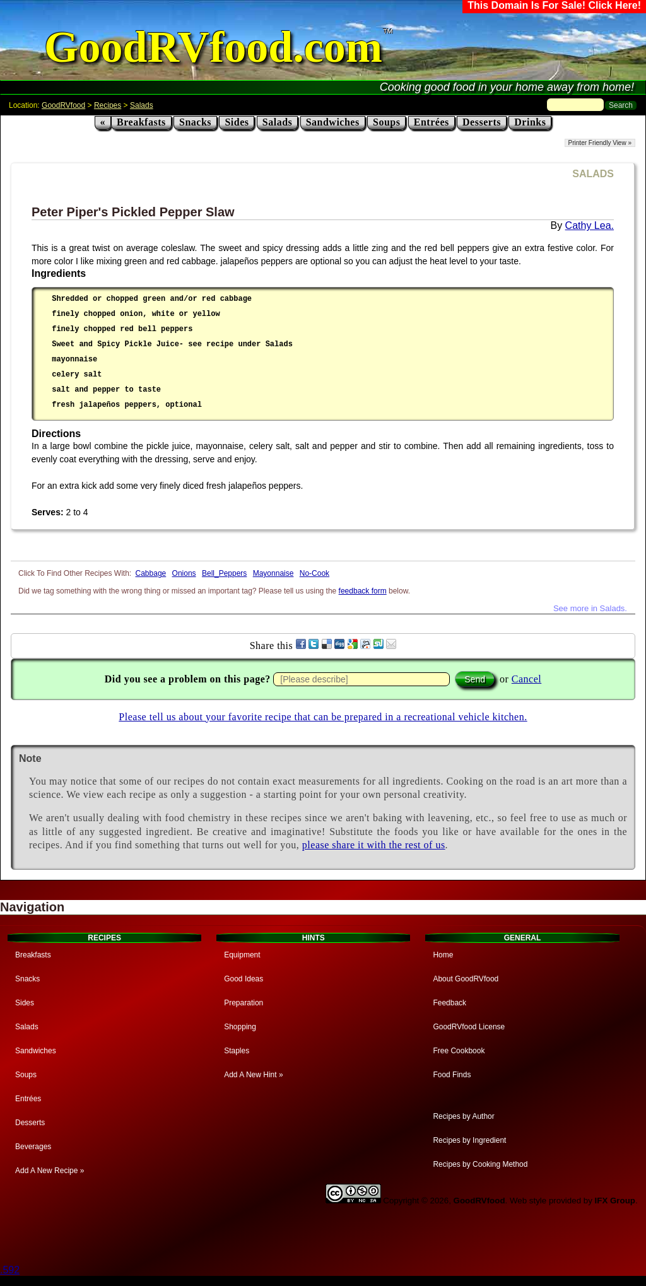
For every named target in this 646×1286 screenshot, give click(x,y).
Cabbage (151, 573)
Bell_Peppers (224, 573)
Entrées (431, 122)
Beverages (33, 1146)
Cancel (526, 679)
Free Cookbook (458, 1050)
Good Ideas (243, 978)
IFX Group (615, 1200)
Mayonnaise (273, 573)
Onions (184, 573)
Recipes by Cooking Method (480, 1164)
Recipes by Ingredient (469, 1140)
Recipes (107, 105)
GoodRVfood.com (213, 47)
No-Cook (314, 573)
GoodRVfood (63, 105)
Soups (386, 122)
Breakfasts (141, 122)
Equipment (242, 954)
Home (443, 954)
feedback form (363, 591)
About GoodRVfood (465, 978)
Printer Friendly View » (599, 142)
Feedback (449, 1002)
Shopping (240, 1026)
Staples (236, 1050)
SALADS (593, 173)
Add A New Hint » (253, 1074)
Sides (237, 122)
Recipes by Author (463, 1116)
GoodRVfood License (469, 1026)
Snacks (195, 122)
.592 (10, 1270)
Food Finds (452, 1074)
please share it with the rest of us (373, 844)
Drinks (530, 122)
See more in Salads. (590, 608)
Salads (141, 105)
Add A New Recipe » (49, 1170)
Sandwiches (333, 122)
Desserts (481, 122)
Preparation (243, 1002)
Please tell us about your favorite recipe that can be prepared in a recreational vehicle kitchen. (323, 716)
